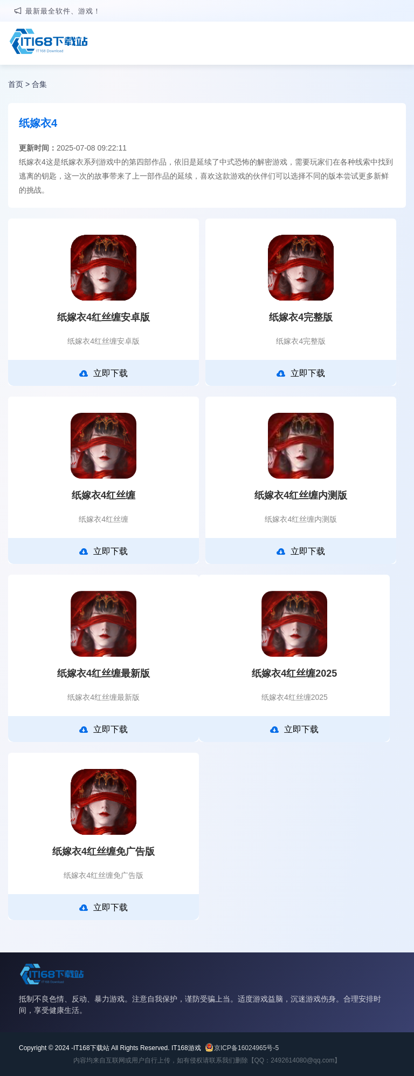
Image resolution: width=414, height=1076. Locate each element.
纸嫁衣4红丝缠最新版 (103, 673)
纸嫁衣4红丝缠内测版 (300, 495)
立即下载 (103, 373)
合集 (39, 84)
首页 (15, 84)
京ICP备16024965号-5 (246, 1048)
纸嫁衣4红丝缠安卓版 (103, 317)
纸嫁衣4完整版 (301, 317)
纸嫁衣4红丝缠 (103, 495)
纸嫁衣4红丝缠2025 (294, 673)
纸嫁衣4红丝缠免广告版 (103, 851)
